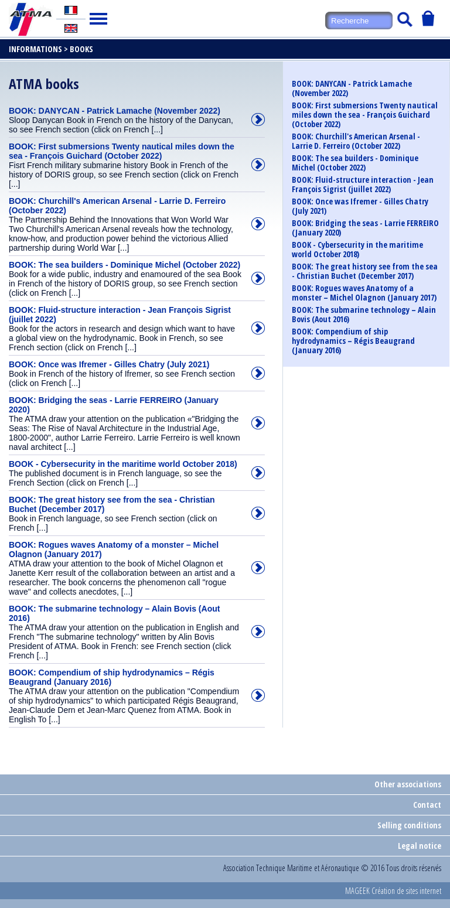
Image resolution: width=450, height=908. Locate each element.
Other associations (407, 784)
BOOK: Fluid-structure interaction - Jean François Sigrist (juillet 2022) (363, 184)
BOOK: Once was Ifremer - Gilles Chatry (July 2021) (360, 206)
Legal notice (419, 845)
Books (81, 48)
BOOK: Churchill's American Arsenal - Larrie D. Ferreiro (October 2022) (356, 141)
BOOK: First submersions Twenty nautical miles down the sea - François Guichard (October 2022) (365, 115)
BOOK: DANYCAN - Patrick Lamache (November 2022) (352, 88)
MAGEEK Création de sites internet (393, 890)
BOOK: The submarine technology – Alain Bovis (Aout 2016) (364, 314)
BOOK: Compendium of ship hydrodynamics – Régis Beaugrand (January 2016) (353, 341)
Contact (427, 804)
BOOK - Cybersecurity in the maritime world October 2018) (357, 249)
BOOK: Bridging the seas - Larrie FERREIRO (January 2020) (365, 228)
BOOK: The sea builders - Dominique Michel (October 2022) (355, 162)
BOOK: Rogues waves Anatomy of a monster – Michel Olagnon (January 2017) (364, 293)
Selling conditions (409, 825)
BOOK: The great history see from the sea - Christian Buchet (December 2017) (365, 271)
